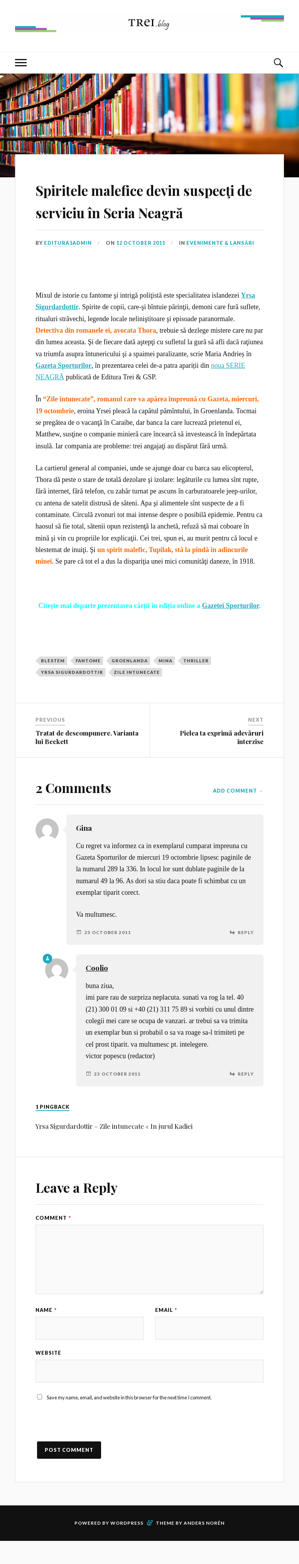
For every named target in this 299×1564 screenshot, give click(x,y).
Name (46, 1332)
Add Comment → (238, 813)
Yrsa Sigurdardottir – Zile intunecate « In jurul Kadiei (114, 1148)
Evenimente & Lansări (221, 265)
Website (48, 1375)
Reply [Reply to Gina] (246, 954)
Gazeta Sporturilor (63, 387)
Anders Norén (204, 1546)
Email (166, 1332)
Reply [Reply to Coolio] (246, 1096)
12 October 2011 (141, 265)
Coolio (97, 990)
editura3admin (68, 265)
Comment (53, 1240)
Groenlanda (129, 682)
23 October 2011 (107, 954)
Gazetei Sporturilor (230, 627)
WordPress (127, 1546)
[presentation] (94, 1449)
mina (165, 682)
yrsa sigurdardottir (72, 694)
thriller (196, 682)
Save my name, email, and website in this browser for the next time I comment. (129, 1420)
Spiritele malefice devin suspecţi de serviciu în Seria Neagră (145, 210)
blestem (53, 682)
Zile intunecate (137, 694)
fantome (88, 682)
